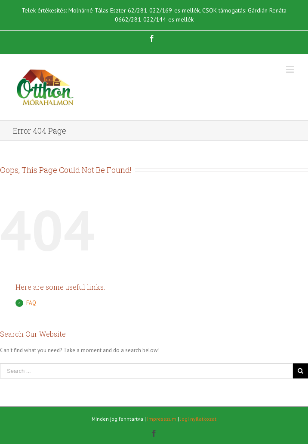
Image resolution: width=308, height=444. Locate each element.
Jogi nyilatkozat (198, 419)
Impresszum (161, 419)
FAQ (31, 302)
